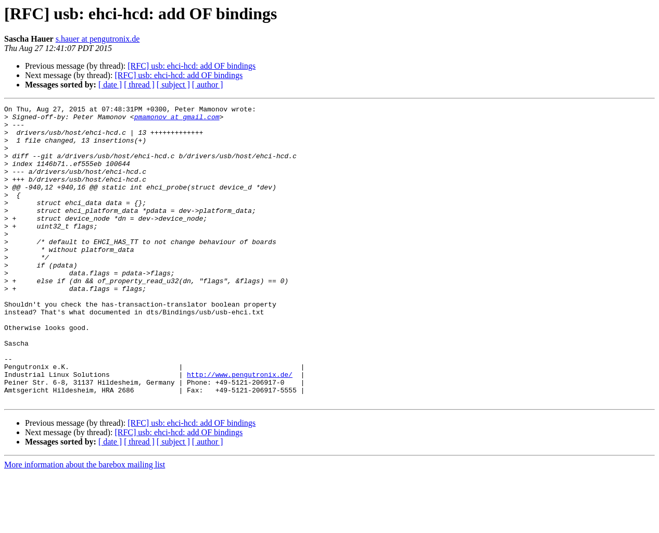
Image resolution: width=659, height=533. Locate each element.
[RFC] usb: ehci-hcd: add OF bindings (192, 65)
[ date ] (110, 84)
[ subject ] (173, 84)
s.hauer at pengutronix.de (98, 38)
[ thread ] (139, 84)
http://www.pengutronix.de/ (240, 429)
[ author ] (207, 84)
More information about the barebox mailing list (84, 523)
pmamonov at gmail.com (177, 119)
